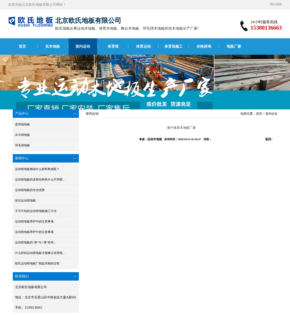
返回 (269, 139)
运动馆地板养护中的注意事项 (34, 221)
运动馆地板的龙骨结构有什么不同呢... (40, 179)
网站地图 (276, 4)
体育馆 (113, 46)
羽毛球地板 (22, 145)
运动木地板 (154, 139)
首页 (22, 46)
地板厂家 (234, 46)
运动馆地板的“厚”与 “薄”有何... (35, 242)
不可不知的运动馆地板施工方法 (36, 211)
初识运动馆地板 (25, 200)
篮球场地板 (22, 124)
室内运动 (82, 46)
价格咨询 (204, 46)
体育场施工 (173, 46)
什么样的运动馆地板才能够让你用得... (40, 253)
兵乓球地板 (22, 135)
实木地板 (52, 46)
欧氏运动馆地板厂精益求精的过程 (37, 263)
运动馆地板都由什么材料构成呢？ (37, 169)
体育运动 (143, 46)
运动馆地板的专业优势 (30, 190)
